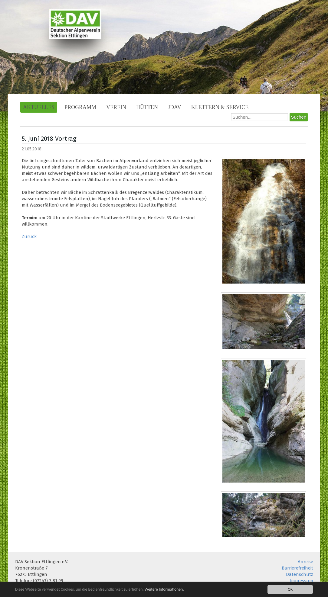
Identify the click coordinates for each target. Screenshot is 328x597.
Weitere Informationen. (164, 589)
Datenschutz (299, 574)
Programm (80, 107)
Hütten (147, 107)
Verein (116, 107)
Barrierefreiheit (297, 568)
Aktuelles (38, 107)
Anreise (305, 561)
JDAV (174, 107)
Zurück (29, 236)
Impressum (301, 580)
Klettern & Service (220, 107)
